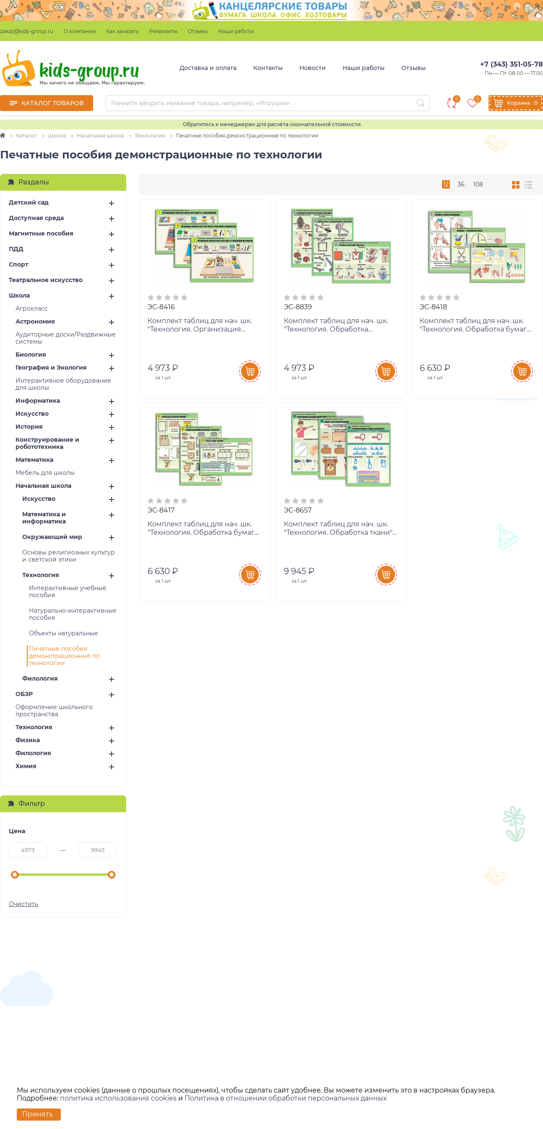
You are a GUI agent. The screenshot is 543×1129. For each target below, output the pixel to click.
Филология (40, 678)
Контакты (268, 68)
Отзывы (198, 31)
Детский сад (29, 202)
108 (478, 184)
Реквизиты (163, 31)
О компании (80, 31)
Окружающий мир (52, 537)
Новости (312, 68)
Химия (26, 766)
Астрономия (35, 321)
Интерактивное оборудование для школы (63, 384)
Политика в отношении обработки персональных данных (285, 1098)
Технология (40, 575)
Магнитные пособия (41, 233)
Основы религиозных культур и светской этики (68, 556)
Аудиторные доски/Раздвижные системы (66, 338)
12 (446, 184)
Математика (34, 460)
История (29, 426)
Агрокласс (32, 308)
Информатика (38, 400)
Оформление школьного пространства (54, 711)
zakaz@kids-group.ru (26, 31)
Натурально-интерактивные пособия (73, 614)
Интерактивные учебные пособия (68, 592)
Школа (19, 295)
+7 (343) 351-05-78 (511, 64)
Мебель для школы (45, 472)
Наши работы (236, 31)
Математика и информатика (44, 518)
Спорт (18, 264)
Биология (31, 354)
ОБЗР (24, 694)
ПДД (16, 249)
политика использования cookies (118, 1098)
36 (461, 184)
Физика (28, 740)
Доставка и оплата (207, 68)
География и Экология (51, 367)
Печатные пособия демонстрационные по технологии (64, 656)
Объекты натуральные (63, 633)
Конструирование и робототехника (47, 443)
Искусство (32, 413)
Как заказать (122, 31)
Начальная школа (43, 485)
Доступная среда (36, 218)
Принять (37, 1114)
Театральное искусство (46, 280)
